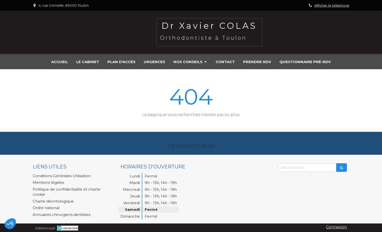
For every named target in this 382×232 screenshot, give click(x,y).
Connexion (336, 227)
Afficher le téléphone (331, 5)
